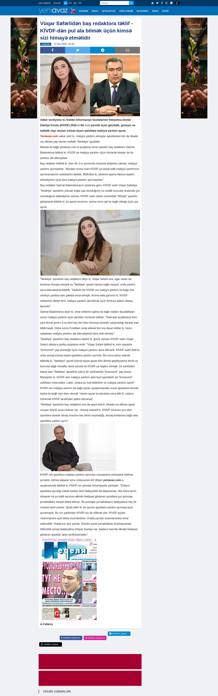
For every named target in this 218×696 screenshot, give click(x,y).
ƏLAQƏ (57, 3)
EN (75, 3)
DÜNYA (95, 11)
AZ (65, 3)
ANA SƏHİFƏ (45, 3)
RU (70, 3)
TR (79, 3)
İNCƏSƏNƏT (143, 11)
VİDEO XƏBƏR (126, 11)
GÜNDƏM (83, 11)
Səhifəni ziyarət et (70, 637)
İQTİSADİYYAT (109, 11)
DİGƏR (165, 11)
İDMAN (155, 11)
